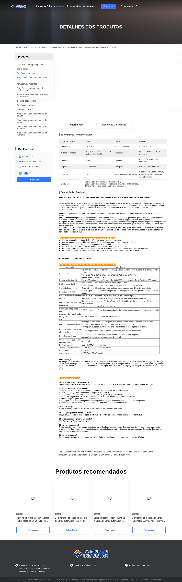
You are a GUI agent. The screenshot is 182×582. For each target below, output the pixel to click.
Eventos (71, 6)
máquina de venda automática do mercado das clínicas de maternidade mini (94, 455)
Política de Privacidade (36, 579)
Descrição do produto (114, 124)
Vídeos (79, 6)
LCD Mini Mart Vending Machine (78, 452)
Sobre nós (51, 6)
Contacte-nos (89, 6)
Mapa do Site (20, 579)
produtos (61, 6)
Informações (77, 124)
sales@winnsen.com (31, 161)
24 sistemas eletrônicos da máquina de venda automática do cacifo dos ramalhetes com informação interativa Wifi (71, 519)
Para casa (41, 6)
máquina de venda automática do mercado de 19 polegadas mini (124, 452)
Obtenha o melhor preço (126, 111)
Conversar (108, 6)
